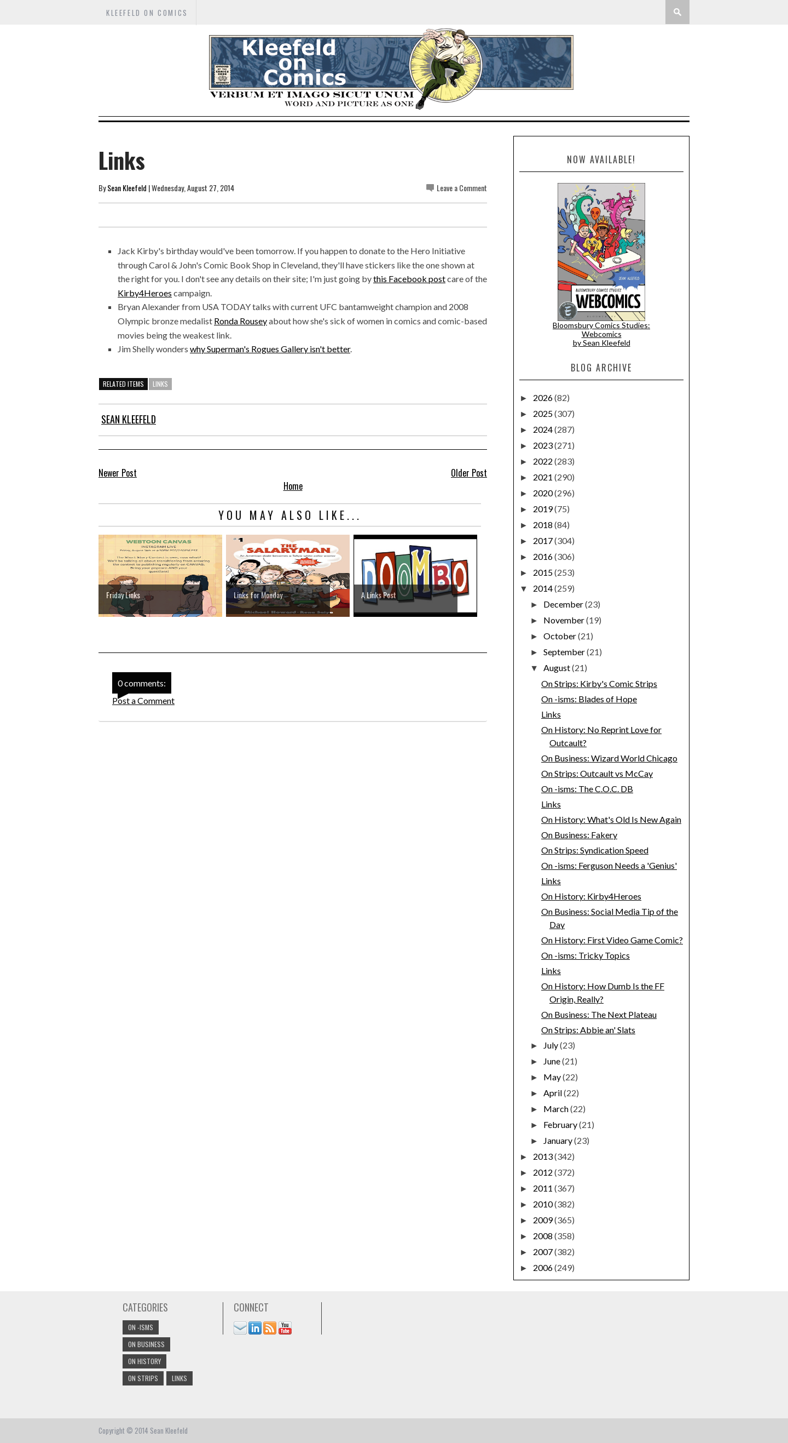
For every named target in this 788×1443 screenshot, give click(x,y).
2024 (543, 429)
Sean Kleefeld (127, 187)
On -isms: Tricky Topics (585, 955)
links (160, 383)
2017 (543, 540)
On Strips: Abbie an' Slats (588, 1029)
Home (293, 486)
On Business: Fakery (579, 834)
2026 (543, 397)
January (558, 1140)
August (557, 667)
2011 (543, 1188)
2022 (543, 461)
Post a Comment (143, 700)
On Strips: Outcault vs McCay (597, 773)
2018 (543, 524)
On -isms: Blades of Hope (589, 699)
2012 (543, 1172)
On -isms (140, 1327)
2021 (543, 477)
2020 (543, 493)
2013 (543, 1156)
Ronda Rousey (240, 321)
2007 (543, 1251)
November (564, 620)
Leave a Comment (462, 187)
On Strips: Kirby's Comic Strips (599, 683)
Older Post (469, 472)
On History (144, 1361)
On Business (146, 1344)
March (556, 1108)
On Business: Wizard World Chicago (609, 758)
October (560, 636)
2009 (543, 1220)
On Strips (143, 1378)
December (564, 604)
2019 (543, 508)
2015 (543, 572)
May (553, 1077)
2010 (543, 1204)
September (565, 651)
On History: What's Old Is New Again (611, 819)
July (551, 1045)
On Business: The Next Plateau (599, 1014)
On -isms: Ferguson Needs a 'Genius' (609, 865)
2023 (543, 445)
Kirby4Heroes (145, 293)
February (561, 1124)
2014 (543, 588)
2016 (543, 556)
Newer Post (118, 472)
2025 (543, 413)
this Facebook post (409, 278)
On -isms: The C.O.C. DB (587, 788)
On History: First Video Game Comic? (612, 940)
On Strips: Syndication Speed (594, 850)
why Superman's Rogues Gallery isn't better (270, 348)
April (553, 1092)
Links (551, 714)
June (552, 1061)
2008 (543, 1235)
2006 (543, 1267)
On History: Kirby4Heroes (591, 896)
